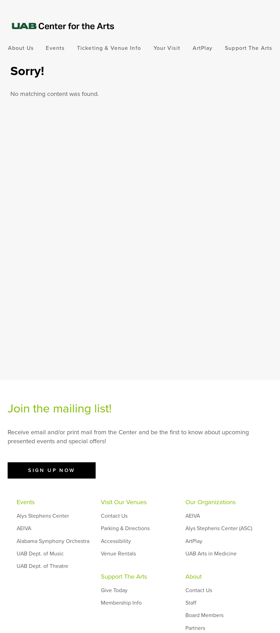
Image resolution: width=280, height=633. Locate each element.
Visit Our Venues (124, 502)
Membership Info (121, 602)
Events (55, 48)
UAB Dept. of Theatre (42, 566)
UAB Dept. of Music (40, 553)
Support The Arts (248, 48)
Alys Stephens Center (43, 515)
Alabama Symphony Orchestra (53, 541)
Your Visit (167, 48)
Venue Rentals (118, 553)
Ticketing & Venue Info (109, 48)
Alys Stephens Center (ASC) (218, 528)
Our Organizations (210, 502)
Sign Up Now (51, 470)
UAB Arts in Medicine (211, 553)
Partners (195, 628)
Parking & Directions (125, 528)
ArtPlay (203, 48)
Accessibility (116, 541)
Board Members (204, 615)
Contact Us (114, 515)
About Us (21, 48)
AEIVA (24, 528)
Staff (190, 602)
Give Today (114, 590)
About (193, 576)
